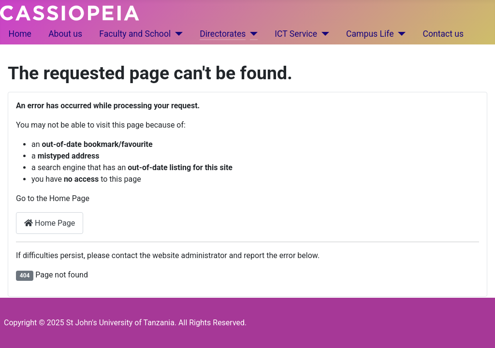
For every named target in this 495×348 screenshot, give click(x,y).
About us (65, 34)
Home (20, 34)
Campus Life (369, 34)
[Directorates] (252, 34)
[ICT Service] (323, 34)
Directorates (223, 34)
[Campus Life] (400, 34)
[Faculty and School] (177, 34)
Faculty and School (135, 34)
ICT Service (296, 34)
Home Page (49, 223)
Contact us (443, 34)
